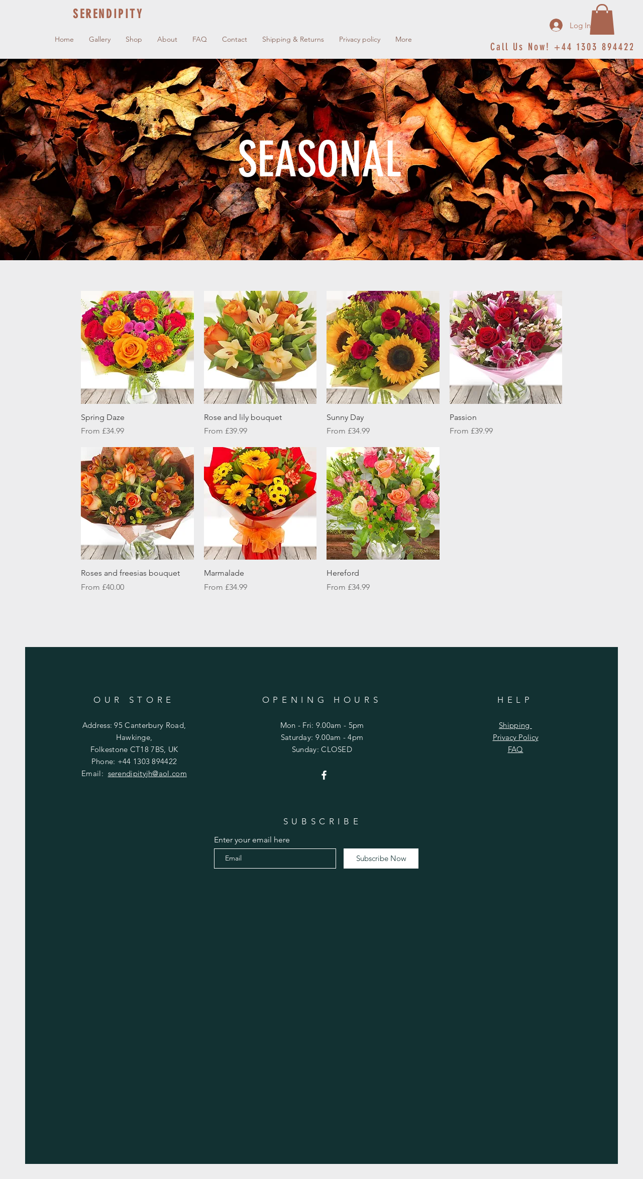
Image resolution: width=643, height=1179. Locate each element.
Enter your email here (252, 840)
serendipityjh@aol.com (147, 773)
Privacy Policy (516, 737)
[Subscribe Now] (381, 858)
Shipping (515, 725)
